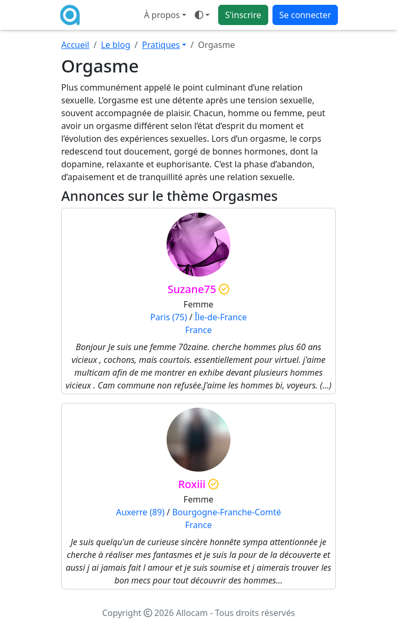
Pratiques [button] (161, 45)
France (198, 330)
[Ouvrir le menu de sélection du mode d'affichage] (202, 14)
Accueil (75, 45)
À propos (161, 15)
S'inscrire (243, 15)
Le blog (115, 45)
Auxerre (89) (140, 512)
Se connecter (305, 15)
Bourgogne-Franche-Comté (226, 512)
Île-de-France (221, 317)
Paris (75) (168, 317)
